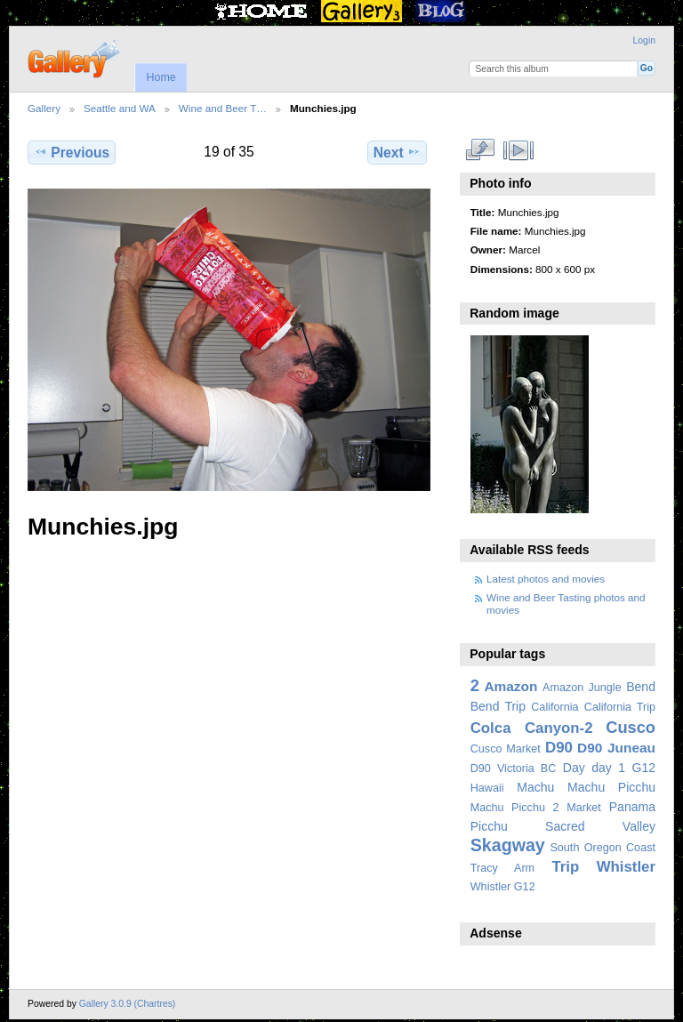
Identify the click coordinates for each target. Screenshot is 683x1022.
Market (583, 807)
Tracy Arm (502, 868)
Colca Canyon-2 (531, 728)
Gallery (44, 108)
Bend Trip (498, 706)
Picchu (489, 826)
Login (644, 40)
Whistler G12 (502, 887)
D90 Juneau (616, 747)
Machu (535, 787)
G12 (643, 767)
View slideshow (518, 150)
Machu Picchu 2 (514, 807)
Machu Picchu (611, 787)
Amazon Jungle (582, 687)
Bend (640, 687)
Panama (632, 807)
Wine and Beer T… (223, 108)
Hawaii (487, 788)
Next (397, 152)
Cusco (630, 727)
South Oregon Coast (602, 847)
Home (160, 77)
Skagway (507, 845)
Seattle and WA (120, 108)
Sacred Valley (600, 826)
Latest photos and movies (545, 578)
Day (574, 767)
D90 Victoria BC (513, 768)
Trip (565, 866)
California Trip (619, 707)
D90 (559, 747)
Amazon (510, 686)
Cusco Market (505, 749)
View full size (480, 150)
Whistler (626, 866)
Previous (71, 152)
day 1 (608, 767)
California (554, 707)
